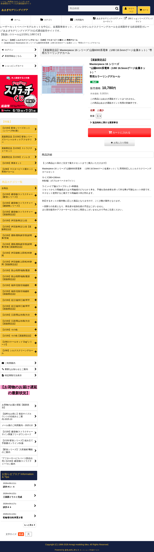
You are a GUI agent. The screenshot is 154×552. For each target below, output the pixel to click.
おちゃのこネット (72, 550)
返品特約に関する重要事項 (104, 122)
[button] (119, 142)
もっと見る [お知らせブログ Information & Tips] (29, 525)
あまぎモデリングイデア (15, 10)
